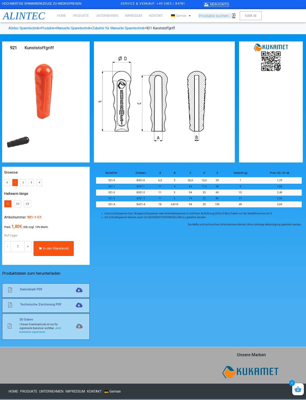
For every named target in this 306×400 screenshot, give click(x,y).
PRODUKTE (81, 16)
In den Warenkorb (56, 249)
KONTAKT (156, 16)
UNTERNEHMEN (107, 16)
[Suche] (233, 15)
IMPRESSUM (133, 16)
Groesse (11, 172)
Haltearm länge (16, 194)
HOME (61, 16)
